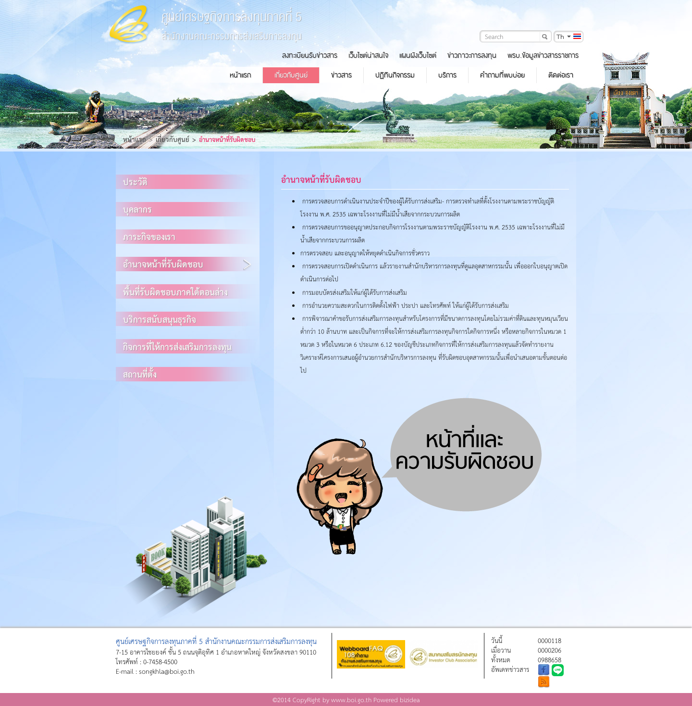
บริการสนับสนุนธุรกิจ (159, 319)
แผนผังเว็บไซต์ (417, 55)
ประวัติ (135, 182)
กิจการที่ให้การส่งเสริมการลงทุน (177, 346)
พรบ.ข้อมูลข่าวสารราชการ (543, 55)
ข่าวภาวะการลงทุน (471, 55)
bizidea (410, 699)
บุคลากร (137, 209)
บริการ (447, 75)
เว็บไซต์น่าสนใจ (368, 55)
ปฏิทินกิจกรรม (395, 75)
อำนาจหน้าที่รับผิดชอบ (163, 264)
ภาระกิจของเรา (149, 236)
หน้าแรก (240, 75)
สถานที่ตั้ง (140, 374)
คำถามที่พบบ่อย (502, 75)
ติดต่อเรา (560, 75)
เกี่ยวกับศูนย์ (291, 75)
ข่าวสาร (341, 75)
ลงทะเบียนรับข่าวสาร (309, 55)
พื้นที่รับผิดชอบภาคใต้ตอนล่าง (175, 292)
